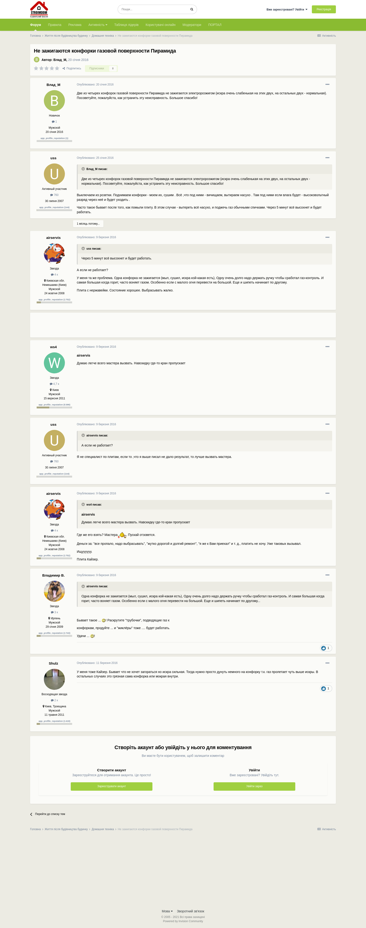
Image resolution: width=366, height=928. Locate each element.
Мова (167, 911)
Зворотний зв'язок (190, 911)
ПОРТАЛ (215, 25)
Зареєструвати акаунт (111, 786)
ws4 (53, 347)
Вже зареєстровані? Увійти (287, 9)
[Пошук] (152, 9)
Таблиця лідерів (126, 25)
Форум (35, 27)
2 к (54, 700)
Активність (97, 25)
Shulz (53, 663)
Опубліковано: (95, 84)
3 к (54, 612)
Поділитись (72, 68)
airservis (53, 238)
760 (54, 195)
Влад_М (59, 60)
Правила (54, 25)
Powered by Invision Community (183, 921)
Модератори (192, 25)
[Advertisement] (162, 326)
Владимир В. (53, 575)
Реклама (74, 25)
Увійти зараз (254, 786)
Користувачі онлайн (161, 25)
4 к (54, 274)
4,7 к (54, 384)
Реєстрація (324, 9)
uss (53, 158)
